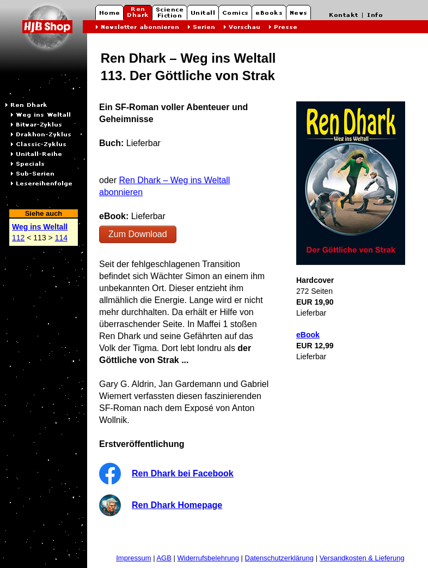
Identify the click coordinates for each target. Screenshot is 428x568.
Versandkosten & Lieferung (362, 558)
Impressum (133, 558)
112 (18, 237)
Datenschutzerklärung (279, 558)
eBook (308, 334)
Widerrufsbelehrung (208, 558)
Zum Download (137, 234)
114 (61, 237)
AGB (163, 558)
